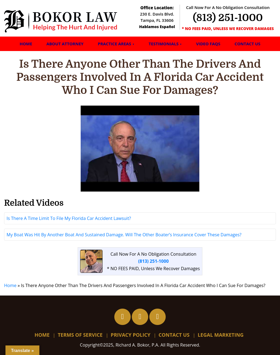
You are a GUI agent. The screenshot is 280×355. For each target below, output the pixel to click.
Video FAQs (208, 43)
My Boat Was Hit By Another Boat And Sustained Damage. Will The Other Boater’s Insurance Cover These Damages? (124, 235)
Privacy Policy (130, 335)
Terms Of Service (80, 335)
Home (26, 43)
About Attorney (65, 43)
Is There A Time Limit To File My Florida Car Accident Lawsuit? (69, 218)
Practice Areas (114, 43)
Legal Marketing (221, 335)
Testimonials (164, 43)
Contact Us (247, 43)
